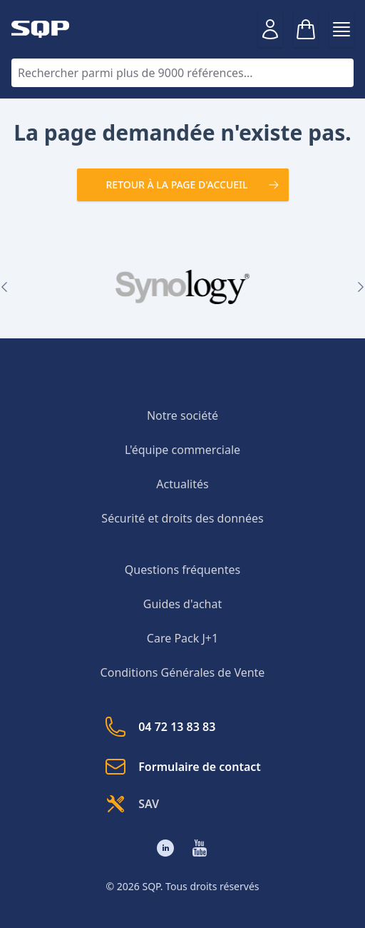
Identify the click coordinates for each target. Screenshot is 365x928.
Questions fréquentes (182, 570)
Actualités (182, 484)
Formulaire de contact (182, 766)
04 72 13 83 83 (159, 726)
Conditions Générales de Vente (183, 672)
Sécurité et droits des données (182, 518)
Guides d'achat (182, 604)
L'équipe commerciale (182, 450)
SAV (131, 803)
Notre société (182, 415)
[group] (182, 287)
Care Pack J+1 (182, 638)
